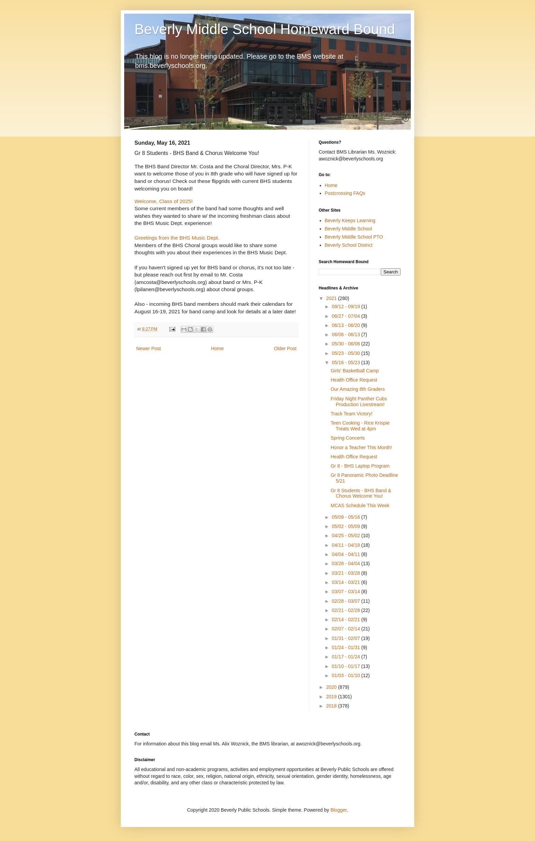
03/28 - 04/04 (346, 563)
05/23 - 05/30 (346, 353)
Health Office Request (354, 380)
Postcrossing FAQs (345, 193)
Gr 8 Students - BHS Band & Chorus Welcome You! (361, 493)
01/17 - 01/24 (346, 656)
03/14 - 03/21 (346, 582)
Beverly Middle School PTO (354, 237)
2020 (332, 687)
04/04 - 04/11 (346, 554)
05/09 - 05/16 (346, 517)
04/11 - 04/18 (346, 545)
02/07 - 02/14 (346, 628)
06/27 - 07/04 (346, 316)
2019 (332, 696)
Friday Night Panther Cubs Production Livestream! (359, 401)
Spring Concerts (348, 438)
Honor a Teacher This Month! (361, 447)
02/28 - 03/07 (346, 601)
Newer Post (148, 348)
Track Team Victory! (352, 413)
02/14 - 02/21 (346, 619)
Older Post (285, 348)
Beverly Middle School (348, 228)
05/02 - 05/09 (346, 526)
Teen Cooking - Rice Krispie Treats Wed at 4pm (360, 425)
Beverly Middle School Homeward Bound (264, 29)
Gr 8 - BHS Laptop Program (360, 466)
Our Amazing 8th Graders (358, 389)
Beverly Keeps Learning (350, 220)
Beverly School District (349, 245)
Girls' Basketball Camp (355, 370)
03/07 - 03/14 (346, 591)
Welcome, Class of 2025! (163, 201)
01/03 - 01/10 (346, 675)
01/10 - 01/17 (346, 666)
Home (217, 348)
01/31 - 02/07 (346, 638)
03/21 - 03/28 (346, 573)
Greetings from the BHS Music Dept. (176, 238)
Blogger (338, 810)
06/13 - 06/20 (346, 325)
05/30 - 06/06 (346, 343)
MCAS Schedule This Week (360, 505)
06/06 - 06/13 (346, 334)
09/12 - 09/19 (346, 306)
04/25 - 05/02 (346, 535)
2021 (332, 298)
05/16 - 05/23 (346, 362)
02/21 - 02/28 (346, 610)
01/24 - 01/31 (346, 647)
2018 (332, 706)
